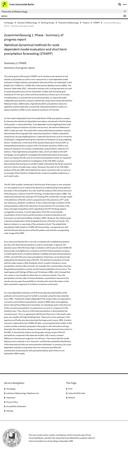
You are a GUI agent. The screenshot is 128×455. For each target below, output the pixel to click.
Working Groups (47, 22)
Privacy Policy (12, 401)
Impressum (10, 397)
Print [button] (70, 388)
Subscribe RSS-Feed (76, 393)
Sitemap (9, 410)
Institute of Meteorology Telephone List (22, 393)
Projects (85, 22)
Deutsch (71, 397)
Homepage (8, 22)
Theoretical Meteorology (68, 22)
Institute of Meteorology (27, 22)
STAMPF (96, 22)
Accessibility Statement (16, 406)
